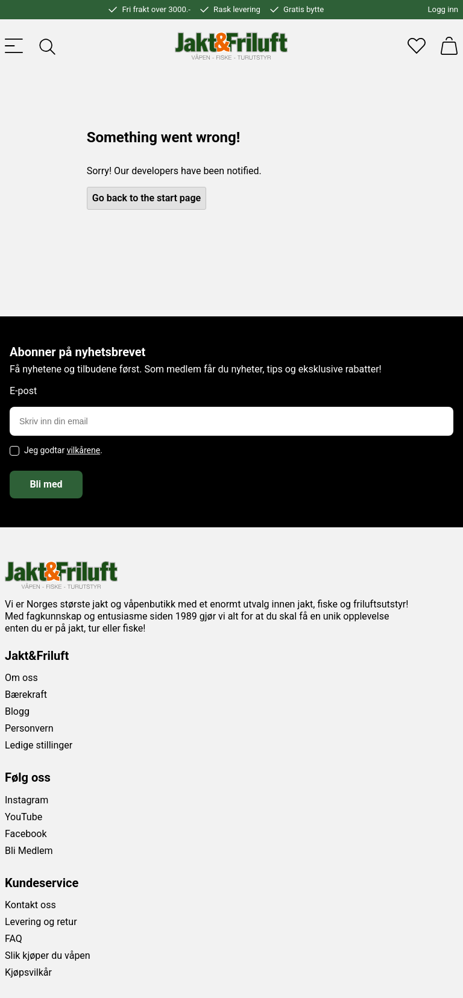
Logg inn (443, 9)
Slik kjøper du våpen (47, 955)
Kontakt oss (30, 905)
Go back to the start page (146, 198)
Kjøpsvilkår (28, 972)
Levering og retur (41, 921)
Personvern (29, 728)
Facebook (25, 834)
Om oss (21, 677)
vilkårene (84, 450)
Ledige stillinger (38, 745)
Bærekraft (26, 694)
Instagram (26, 800)
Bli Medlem (29, 850)
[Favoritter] (417, 46)
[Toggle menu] (14, 46)
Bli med (46, 484)
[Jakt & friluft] (231, 46)
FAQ (13, 938)
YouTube (23, 817)
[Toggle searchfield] (46, 46)
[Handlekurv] (449, 46)
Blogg (17, 711)
